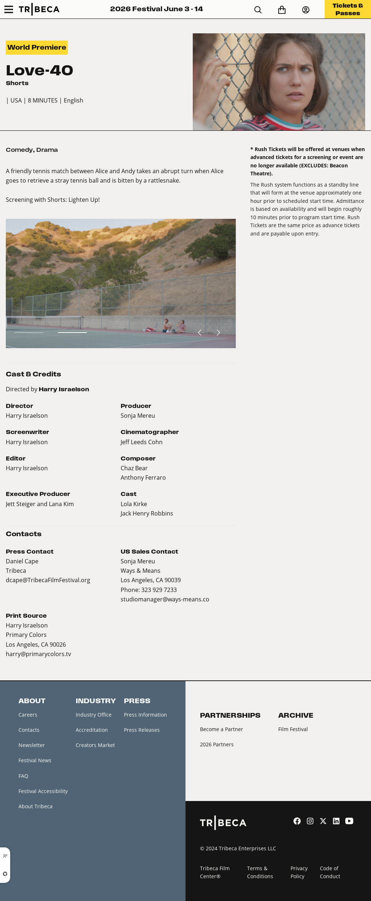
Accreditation (92, 729)
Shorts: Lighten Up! (73, 199)
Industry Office (94, 714)
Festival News (34, 760)
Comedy (19, 150)
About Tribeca (35, 806)
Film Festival (293, 729)
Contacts (28, 729)
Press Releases (142, 729)
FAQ (23, 775)
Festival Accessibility (43, 791)
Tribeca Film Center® (215, 872)
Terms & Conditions (260, 872)
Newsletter (31, 745)
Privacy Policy (299, 872)
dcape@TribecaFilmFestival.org (48, 580)
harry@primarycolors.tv (38, 654)
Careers (27, 714)
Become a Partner (221, 729)
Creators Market (95, 745)
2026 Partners (217, 744)
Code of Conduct (330, 872)
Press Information (145, 714)
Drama (47, 150)
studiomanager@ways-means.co (165, 599)
